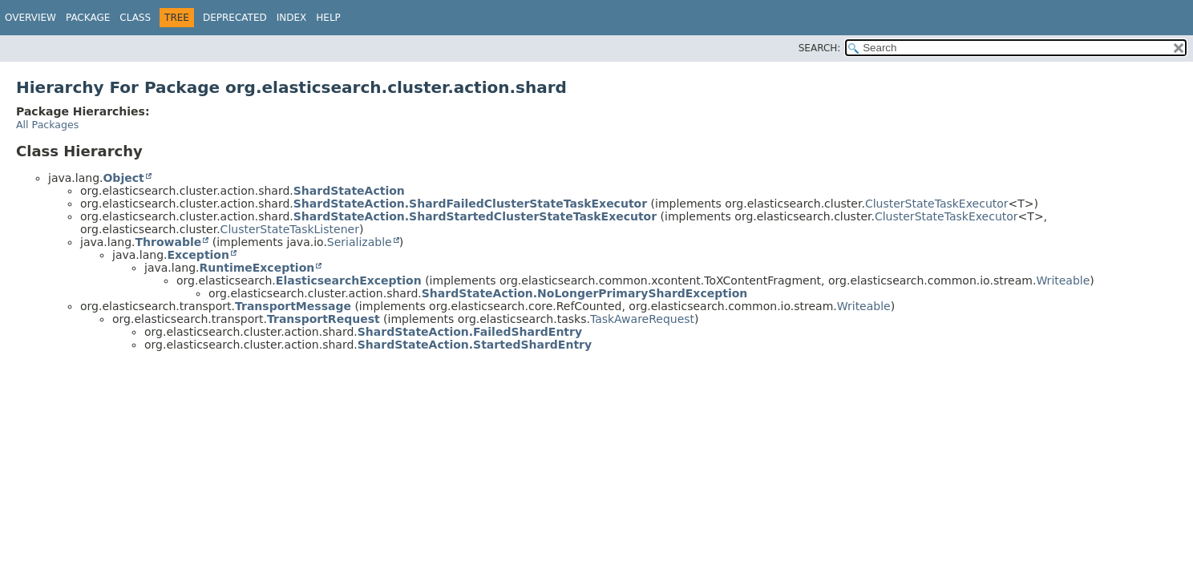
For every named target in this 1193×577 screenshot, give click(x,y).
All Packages (47, 125)
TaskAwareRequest (642, 319)
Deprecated (235, 17)
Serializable (359, 242)
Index (292, 17)
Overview (30, 17)
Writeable (1063, 280)
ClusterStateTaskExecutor (937, 203)
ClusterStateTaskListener (289, 229)
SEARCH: (820, 48)
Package (88, 17)
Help (328, 17)
